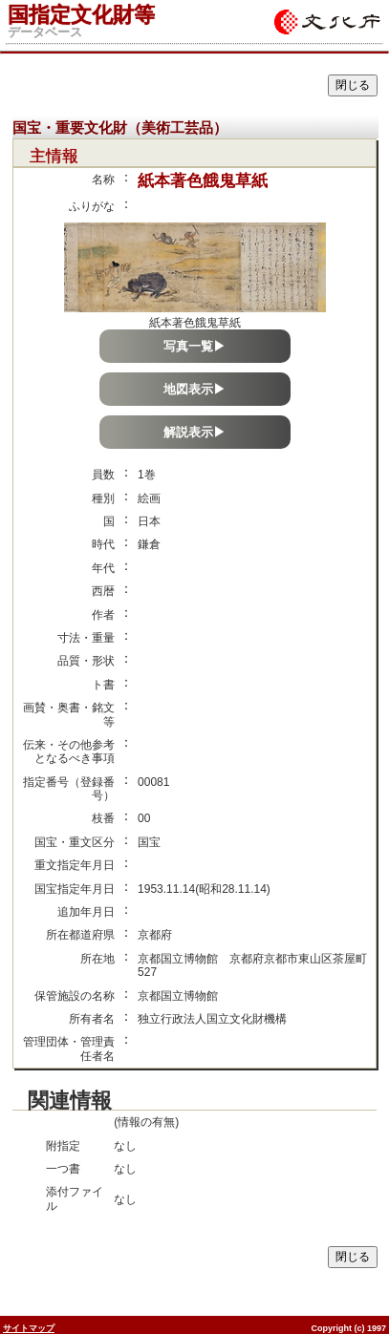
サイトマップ (28, 1328)
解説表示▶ (194, 432)
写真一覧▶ (194, 346)
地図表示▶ (194, 389)
